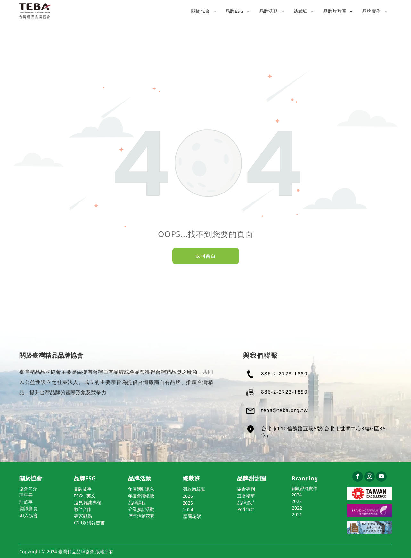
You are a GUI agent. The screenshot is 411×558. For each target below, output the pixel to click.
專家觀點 (83, 516)
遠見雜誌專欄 (87, 502)
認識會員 (28, 508)
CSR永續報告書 (89, 523)
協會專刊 (246, 489)
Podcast (245, 509)
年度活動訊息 (141, 489)
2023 (297, 501)
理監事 (26, 502)
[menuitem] (203, 11)
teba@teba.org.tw (284, 410)
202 (186, 496)
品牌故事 (83, 489)
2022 (297, 508)
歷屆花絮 (192, 516)
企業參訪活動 (141, 509)
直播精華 (246, 496)
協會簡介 (28, 489)
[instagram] (369, 477)
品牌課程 (136, 502)
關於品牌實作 (304, 488)
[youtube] (381, 477)
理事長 (26, 495)
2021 (297, 515)
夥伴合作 (82, 509)
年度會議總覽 (141, 496)
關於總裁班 (194, 489)
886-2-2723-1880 (284, 373)
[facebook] (357, 477)
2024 (297, 495)
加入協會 (28, 515)
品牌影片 (246, 502)
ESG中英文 (84, 496)
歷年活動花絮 (141, 516)
